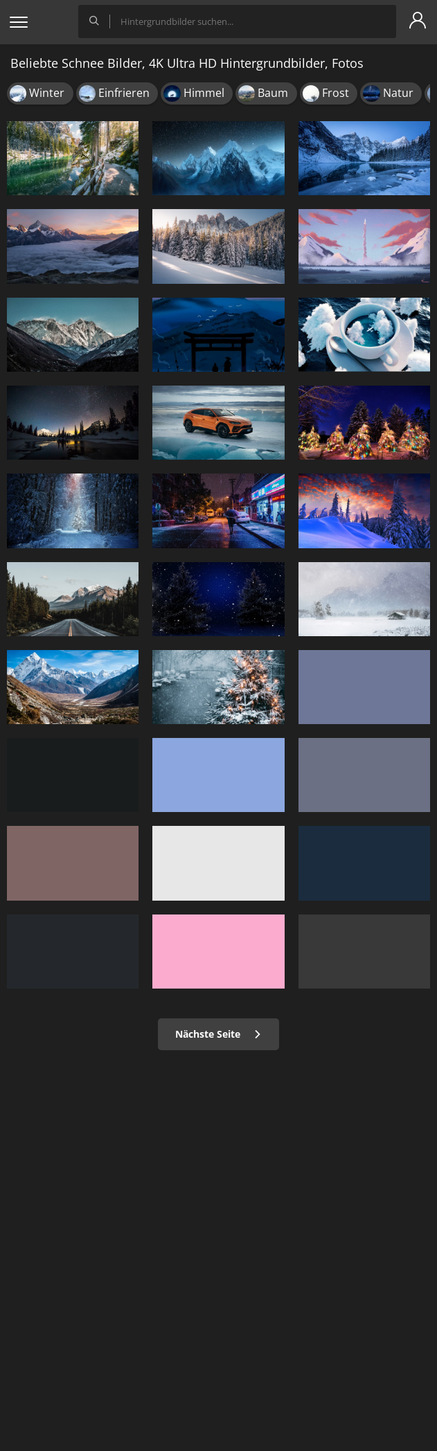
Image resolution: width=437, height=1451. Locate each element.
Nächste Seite (218, 1033)
